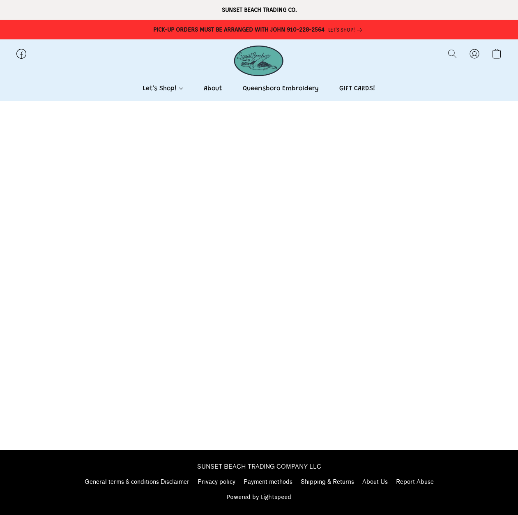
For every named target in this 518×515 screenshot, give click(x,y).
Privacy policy (216, 481)
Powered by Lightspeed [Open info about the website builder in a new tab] (259, 497)
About (213, 88)
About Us (375, 481)
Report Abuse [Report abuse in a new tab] (415, 481)
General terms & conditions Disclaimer (137, 481)
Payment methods (268, 481)
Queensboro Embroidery (281, 88)
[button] (259, 62)
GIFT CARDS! (357, 88)
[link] (346, 30)
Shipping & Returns (327, 481)
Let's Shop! (163, 88)
